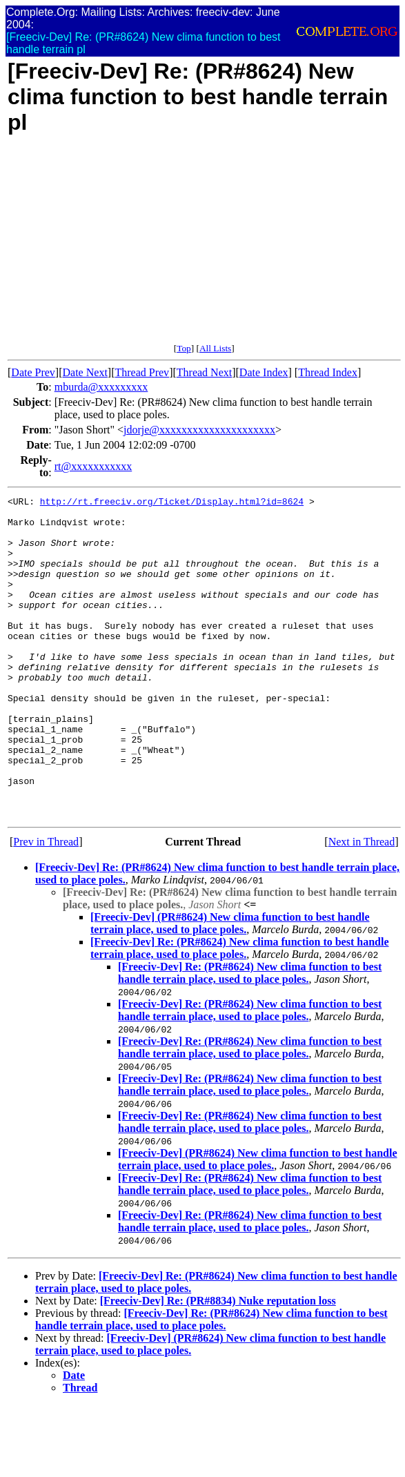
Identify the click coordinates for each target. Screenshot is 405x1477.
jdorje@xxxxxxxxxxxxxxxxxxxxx (199, 430)
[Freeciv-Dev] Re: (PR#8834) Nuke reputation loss (218, 1365)
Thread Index (327, 372)
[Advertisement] (185, 246)
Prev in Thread (46, 906)
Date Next (85, 372)
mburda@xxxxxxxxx (101, 387)
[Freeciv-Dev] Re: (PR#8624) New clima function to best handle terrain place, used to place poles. (239, 1012)
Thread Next (204, 372)
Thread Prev (142, 372)
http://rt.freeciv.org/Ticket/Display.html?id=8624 (172, 503)
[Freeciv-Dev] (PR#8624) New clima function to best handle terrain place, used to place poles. (230, 987)
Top (184, 348)
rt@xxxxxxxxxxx (93, 466)
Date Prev (33, 372)
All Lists (215, 348)
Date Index (263, 372)
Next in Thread (361, 906)
